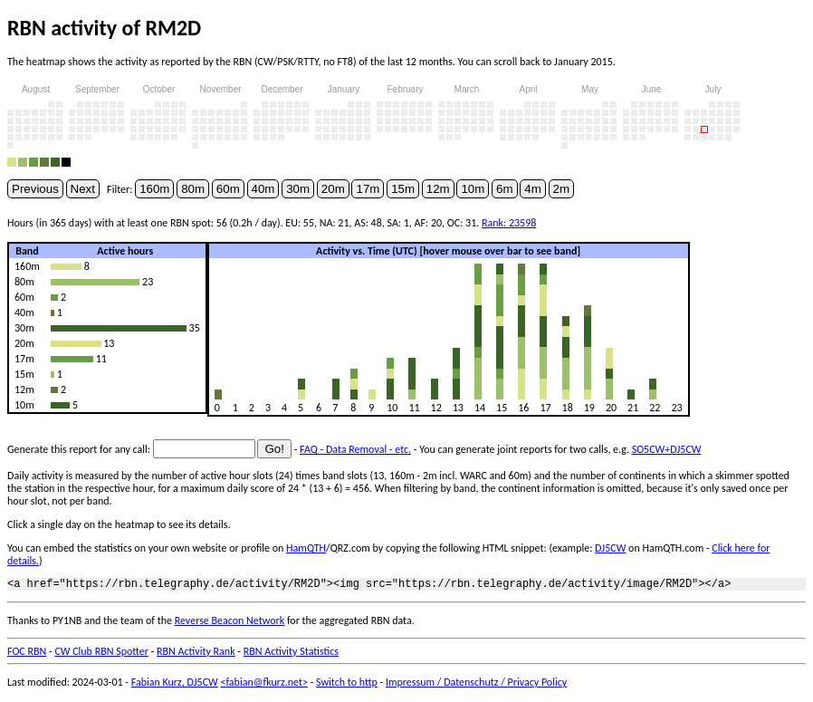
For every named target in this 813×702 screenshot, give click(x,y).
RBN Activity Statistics (291, 654)
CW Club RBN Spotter (101, 654)
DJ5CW (610, 548)
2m (561, 189)
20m (333, 189)
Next (83, 189)
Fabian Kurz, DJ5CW (174, 684)
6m (504, 189)
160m (154, 189)
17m (367, 189)
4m (532, 189)
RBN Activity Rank (196, 654)
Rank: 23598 (509, 222)
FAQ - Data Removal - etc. (355, 449)
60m (228, 189)
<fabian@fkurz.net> (264, 684)
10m (472, 189)
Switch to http (347, 684)
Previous (35, 189)
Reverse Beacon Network (230, 623)
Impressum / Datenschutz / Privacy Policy (476, 684)
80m (193, 189)
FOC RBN (26, 654)
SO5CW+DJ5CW (667, 449)
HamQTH (306, 548)
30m (298, 189)
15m (403, 189)
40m (263, 189)
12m (438, 189)
